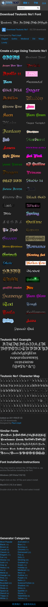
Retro (21, 580)
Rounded (6, 583)
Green (22, 565)
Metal (4, 573)
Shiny (21, 588)
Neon (21, 573)
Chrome (23, 549)
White (4, 598)
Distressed (24, 552)
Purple (22, 578)
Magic (41, 39)
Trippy (4, 596)
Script (4, 585)
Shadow (23, 585)
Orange (5, 575)
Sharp (4, 588)
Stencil (4, 593)
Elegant (4, 39)
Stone (22, 593)
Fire (21, 555)
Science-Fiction (26, 583)
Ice (2, 570)
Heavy (4, 567)
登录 (44, 3)
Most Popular (6, 542)
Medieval (25, 39)
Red (3, 580)
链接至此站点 (29, 604)
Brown (4, 547)
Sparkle (22, 591)
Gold (4, 562)
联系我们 (16, 604)
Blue (21, 544)
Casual (4, 549)
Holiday (22, 567)
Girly (21, 557)
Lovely (4, 42)
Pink (4, 578)
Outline (23, 575)
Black (4, 544)
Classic (4, 552)
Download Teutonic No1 (15, 29)
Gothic (14, 39)
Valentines (24, 596)
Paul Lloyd (16, 35)
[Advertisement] (24, 513)
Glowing (23, 560)
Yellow (22, 598)
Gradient (23, 562)
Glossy (5, 560)
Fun (3, 557)
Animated (23, 542)
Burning (22, 547)
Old (33, 39)
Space (4, 591)
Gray (3, 565)
